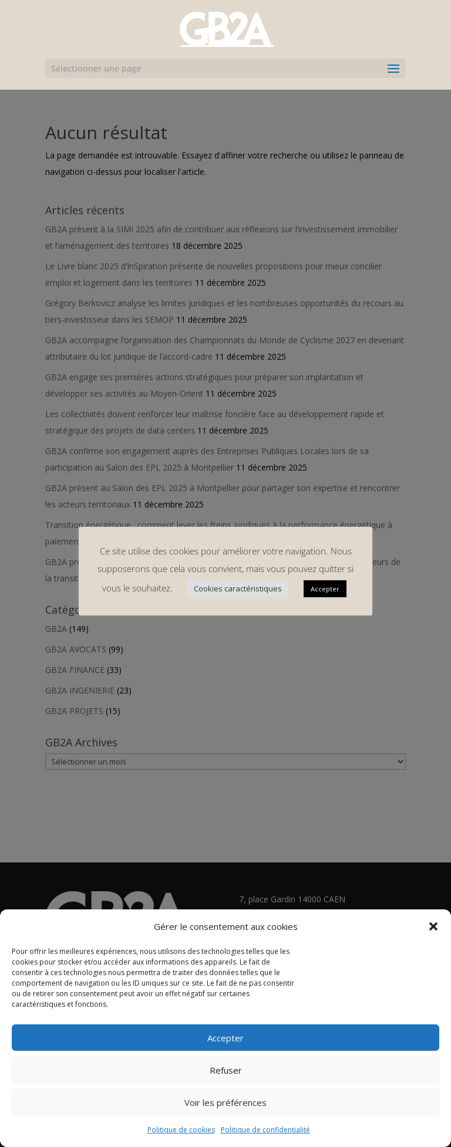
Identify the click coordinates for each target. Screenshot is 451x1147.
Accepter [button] (325, 588)
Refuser (226, 1070)
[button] (433, 926)
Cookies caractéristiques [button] (238, 588)
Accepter (225, 1038)
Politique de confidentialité (265, 1130)
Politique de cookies (181, 1130)
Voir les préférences (225, 1102)
